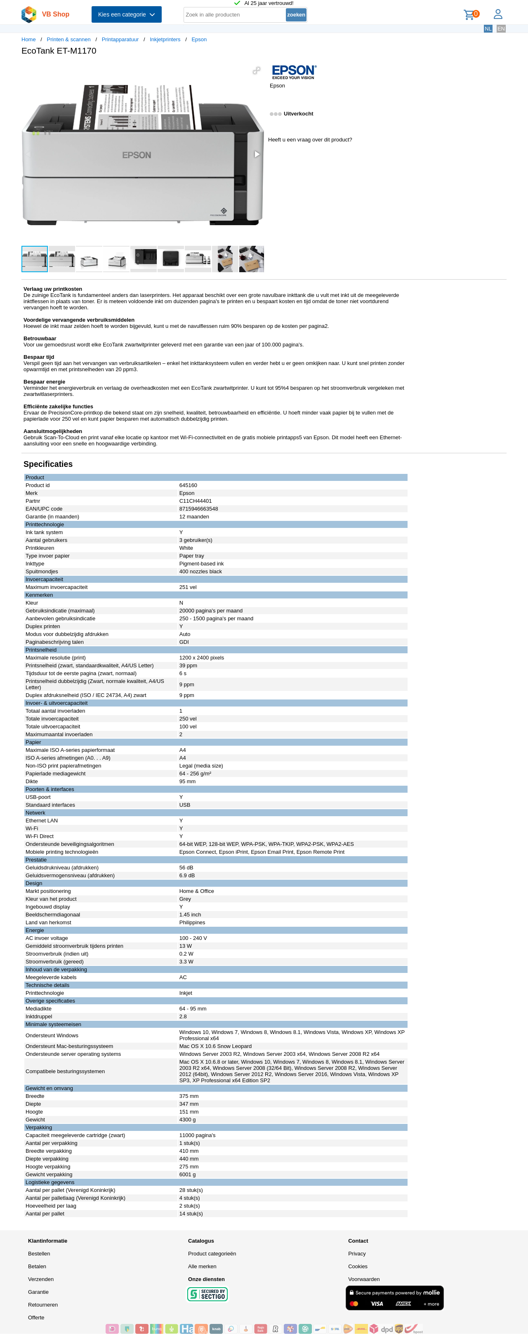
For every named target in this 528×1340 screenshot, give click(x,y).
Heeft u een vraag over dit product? (310, 140)
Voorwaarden (364, 1279)
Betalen (37, 1266)
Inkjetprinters (165, 39)
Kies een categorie (126, 14)
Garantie (38, 1292)
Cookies (358, 1266)
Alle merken (202, 1266)
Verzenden (41, 1279)
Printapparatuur (120, 39)
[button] (256, 70)
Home (28, 39)
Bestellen (39, 1254)
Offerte (36, 1317)
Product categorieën (212, 1254)
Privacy (357, 1254)
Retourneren (43, 1305)
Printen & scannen (69, 39)
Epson (199, 39)
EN (501, 29)
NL (488, 29)
